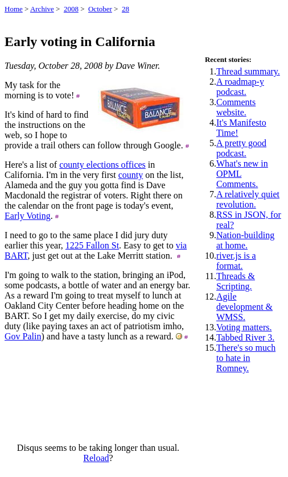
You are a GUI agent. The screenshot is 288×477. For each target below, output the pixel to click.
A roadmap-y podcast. (240, 87)
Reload (96, 458)
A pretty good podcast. (241, 148)
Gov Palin (23, 336)
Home (14, 9)
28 (125, 9)
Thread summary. (248, 71)
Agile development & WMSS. (244, 307)
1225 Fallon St (92, 245)
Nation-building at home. (245, 240)
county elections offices (102, 164)
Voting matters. (243, 327)
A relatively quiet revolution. (247, 199)
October (100, 9)
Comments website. (236, 107)
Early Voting (28, 216)
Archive (42, 9)
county (130, 175)
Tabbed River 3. (245, 337)
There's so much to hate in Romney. (245, 358)
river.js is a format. (236, 261)
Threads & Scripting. (235, 281)
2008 (71, 9)
